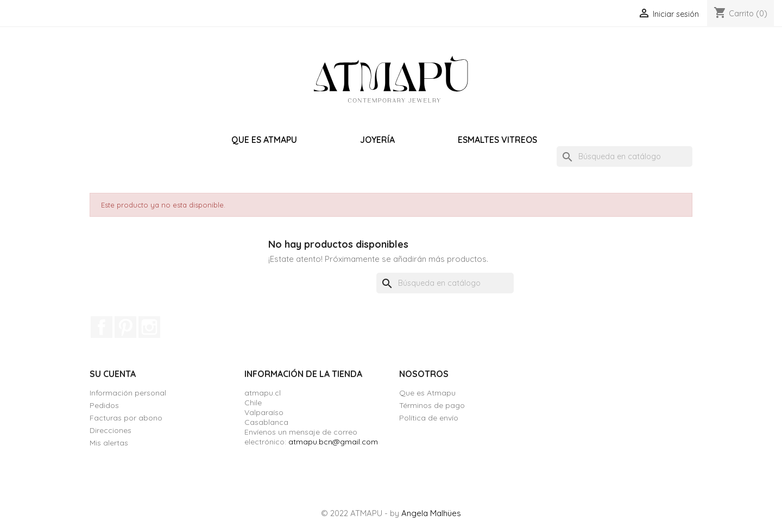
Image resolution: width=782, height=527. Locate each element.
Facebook (101, 327)
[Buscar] (624, 156)
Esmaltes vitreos (497, 139)
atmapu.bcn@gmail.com (333, 442)
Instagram (149, 327)
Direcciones (110, 430)
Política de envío (428, 418)
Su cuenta (113, 373)
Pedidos (104, 405)
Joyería (377, 139)
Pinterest (125, 327)
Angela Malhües (431, 513)
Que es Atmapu (264, 139)
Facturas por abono (126, 418)
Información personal (128, 393)
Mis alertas (109, 443)
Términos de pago (432, 405)
